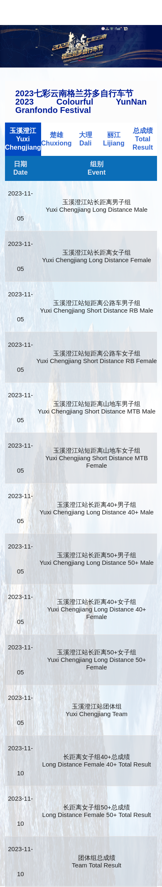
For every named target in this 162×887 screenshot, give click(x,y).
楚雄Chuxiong (56, 139)
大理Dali (85, 139)
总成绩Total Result (143, 139)
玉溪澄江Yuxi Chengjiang (23, 139)
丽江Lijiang (114, 139)
